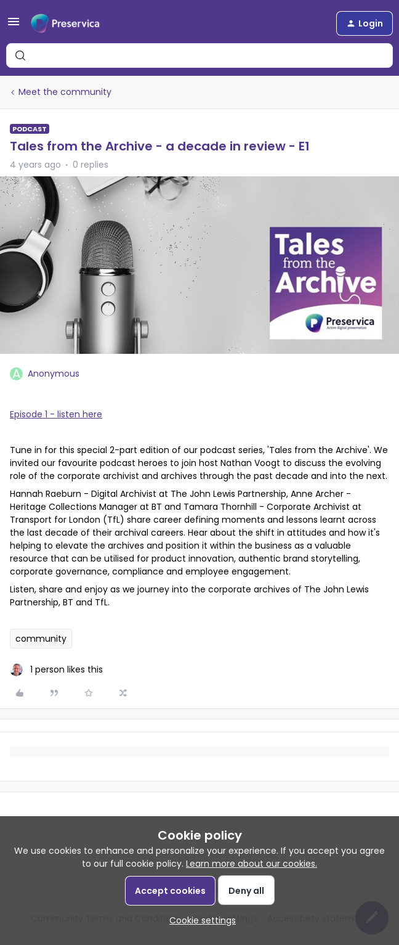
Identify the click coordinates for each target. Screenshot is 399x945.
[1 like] (56, 669)
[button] (13, 26)
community (40, 638)
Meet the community (64, 92)
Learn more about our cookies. (251, 863)
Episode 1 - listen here (56, 414)
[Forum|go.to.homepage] (65, 23)
